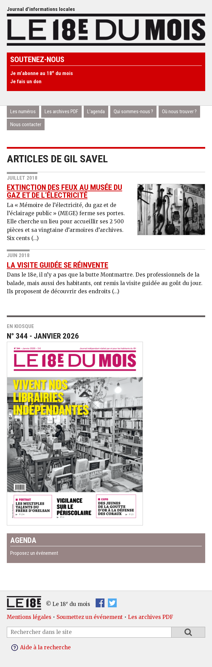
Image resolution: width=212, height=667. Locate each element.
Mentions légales (29, 617)
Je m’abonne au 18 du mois (41, 73)
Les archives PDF (61, 111)
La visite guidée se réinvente (57, 265)
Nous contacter (25, 124)
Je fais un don (26, 81)
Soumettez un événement (89, 617)
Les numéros (23, 111)
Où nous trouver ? (179, 111)
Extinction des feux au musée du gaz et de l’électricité (64, 191)
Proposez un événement (34, 553)
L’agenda (96, 111)
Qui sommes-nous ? (133, 111)
